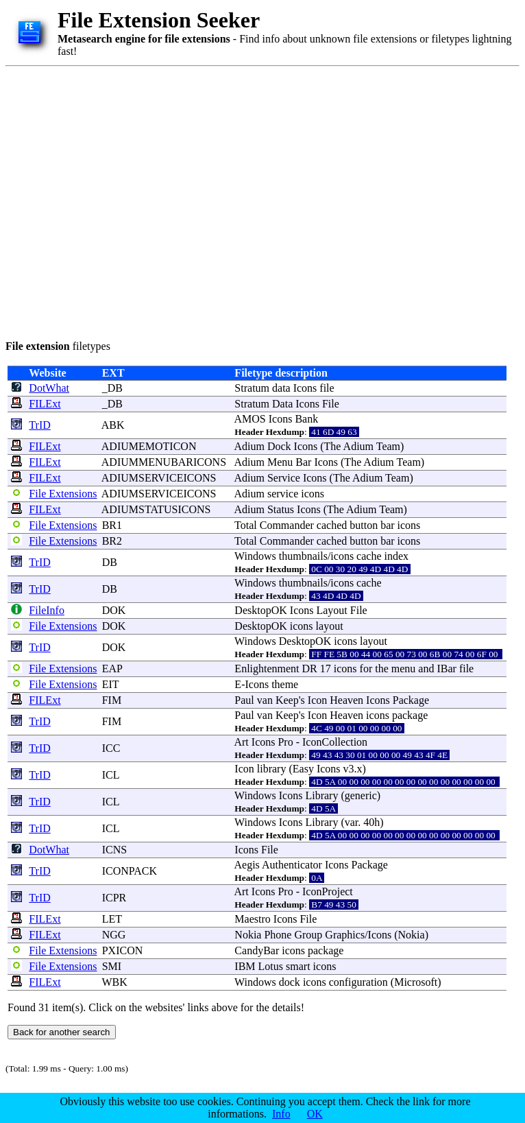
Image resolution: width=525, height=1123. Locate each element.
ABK (113, 425)
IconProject (327, 891)
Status (280, 509)
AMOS (249, 419)
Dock (279, 446)
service (282, 493)
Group (308, 935)
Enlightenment (266, 668)
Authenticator (292, 865)
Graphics (345, 935)
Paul (244, 700)
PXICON (122, 950)
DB (109, 562)
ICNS (114, 849)
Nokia (247, 935)
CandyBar (256, 950)
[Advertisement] (128, 200)
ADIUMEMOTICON (149, 446)
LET (112, 919)
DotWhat (49, 388)
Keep (287, 700)
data (281, 388)
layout (329, 626)
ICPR (114, 897)
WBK (114, 982)
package (410, 715)
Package (411, 700)
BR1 (112, 525)
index (396, 556)
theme (284, 684)
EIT (110, 684)
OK (315, 1114)
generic (361, 795)
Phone (277, 935)
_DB (112, 388)
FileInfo (46, 610)
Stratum (251, 388)
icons (312, 493)
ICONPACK (129, 871)
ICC (111, 748)
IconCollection (334, 742)
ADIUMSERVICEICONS (159, 478)
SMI (111, 966)
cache (368, 556)
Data (282, 404)
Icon (317, 700)
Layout (331, 610)
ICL (110, 775)
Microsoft (415, 982)
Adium (249, 446)
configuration (358, 982)
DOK (114, 610)
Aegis (246, 865)
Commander (287, 525)
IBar (446, 668)
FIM (111, 700)
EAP (112, 668)
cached (332, 525)
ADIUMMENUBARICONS (163, 462)
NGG (114, 935)
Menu (280, 462)
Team (388, 446)
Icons (305, 388)
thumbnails (303, 556)
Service (283, 478)
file (326, 388)
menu (403, 668)
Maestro (252, 919)
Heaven (346, 700)
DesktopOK (260, 610)
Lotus (270, 966)
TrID (39, 425)
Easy (303, 769)
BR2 (112, 541)
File (330, 404)
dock (289, 982)
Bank (306, 419)
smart (298, 966)
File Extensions (63, 493)
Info (281, 1114)
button (364, 525)
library (271, 769)
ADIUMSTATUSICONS (156, 509)
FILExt (44, 404)
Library (321, 795)
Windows (255, 556)
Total (245, 525)
